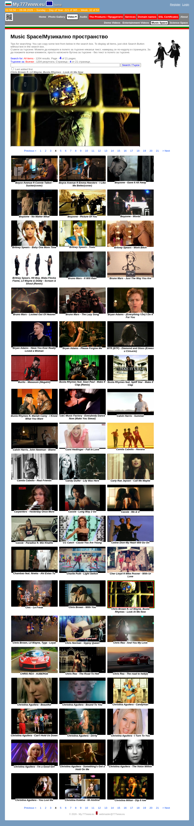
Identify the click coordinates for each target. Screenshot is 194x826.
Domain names (147, 16)
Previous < (30, 150)
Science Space (179, 22)
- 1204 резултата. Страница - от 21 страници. (51, 61)
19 (145, 150)
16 (125, 150)
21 (158, 150)
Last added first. (24, 69)
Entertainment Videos (136, 22)
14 (112, 150)
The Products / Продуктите (106, 16)
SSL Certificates (168, 16)
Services (130, 16)
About (184, 16)
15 (119, 150)
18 (138, 150)
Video (72, 16)
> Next (166, 150)
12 (100, 150)
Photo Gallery (56, 16)
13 (106, 150)
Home (42, 16)
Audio (83, 16)
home (58, 4)
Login (185, 4)
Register (175, 4)
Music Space (159, 22)
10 (87, 150)
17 (132, 150)
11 (93, 150)
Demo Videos (112, 22)
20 (151, 150)
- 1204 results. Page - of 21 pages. (43, 58)
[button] (25, 84)
